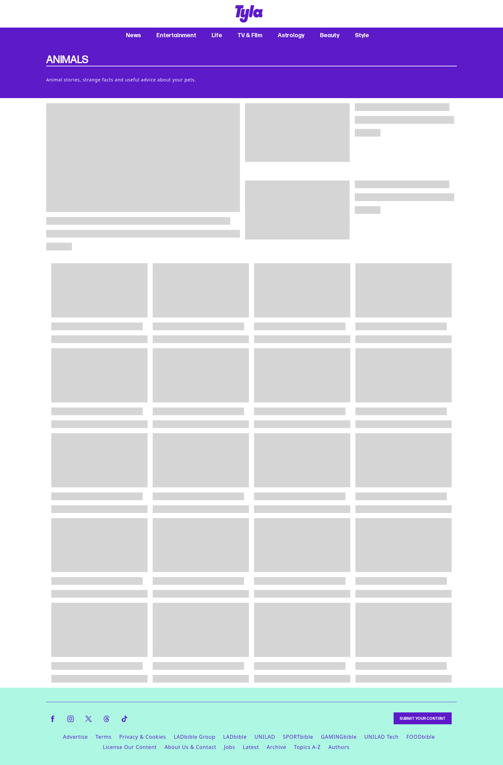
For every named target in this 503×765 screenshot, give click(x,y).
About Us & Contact (190, 747)
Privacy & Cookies (142, 736)
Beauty (330, 35)
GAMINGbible (338, 736)
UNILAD (264, 736)
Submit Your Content (423, 718)
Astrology (291, 35)
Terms (104, 736)
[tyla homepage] (249, 14)
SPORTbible (298, 736)
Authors (338, 747)
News (133, 35)
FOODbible (420, 736)
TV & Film (250, 35)
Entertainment (176, 35)
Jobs (229, 747)
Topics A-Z (307, 747)
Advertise (75, 736)
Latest (251, 747)
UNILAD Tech (381, 736)
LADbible (235, 736)
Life (217, 35)
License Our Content (130, 747)
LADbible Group (195, 736)
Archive (276, 747)
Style (362, 35)
